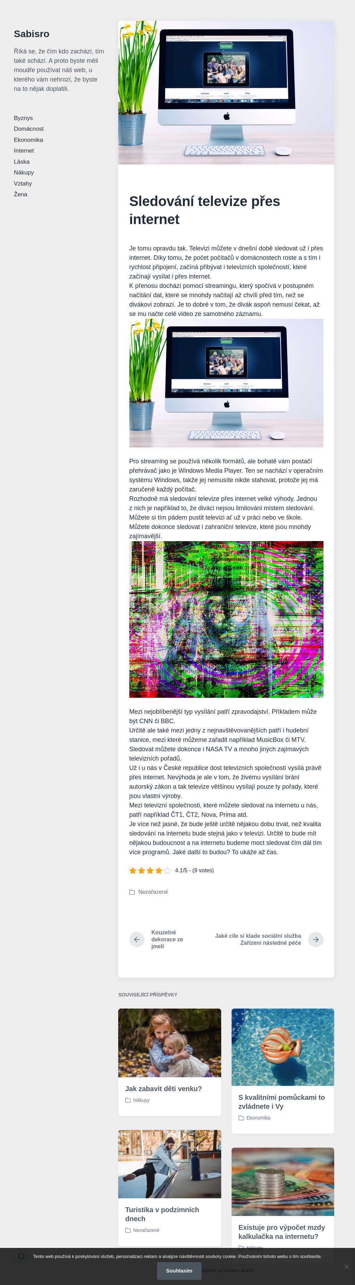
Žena (20, 194)
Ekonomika (28, 140)
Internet (24, 150)
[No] (346, 1266)
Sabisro (32, 33)
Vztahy (23, 183)
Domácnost (29, 129)
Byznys (23, 118)
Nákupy (24, 172)
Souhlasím (179, 1271)
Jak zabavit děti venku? (163, 1116)
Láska (21, 162)
